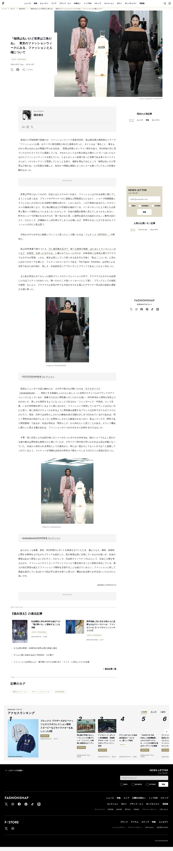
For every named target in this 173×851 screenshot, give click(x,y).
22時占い (77, 3)
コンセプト (163, 822)
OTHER (158, 206)
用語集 (142, 3)
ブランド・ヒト (65, 3)
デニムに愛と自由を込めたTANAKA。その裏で (33, 655)
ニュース (27, 3)
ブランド (124, 822)
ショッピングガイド (118, 827)
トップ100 (87, 3)
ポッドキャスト (131, 3)
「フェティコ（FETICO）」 (97, 234)
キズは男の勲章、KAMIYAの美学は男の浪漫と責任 (35, 648)
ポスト (119, 3)
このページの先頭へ (14, 770)
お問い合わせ (164, 809)
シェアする (27, 69)
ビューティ (44, 3)
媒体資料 (119, 809)
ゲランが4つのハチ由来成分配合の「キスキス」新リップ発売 (128, 737)
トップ (4, 8)
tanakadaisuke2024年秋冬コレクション (41, 538)
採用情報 (110, 809)
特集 (35, 3)
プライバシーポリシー (149, 809)
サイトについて (100, 809)
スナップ (97, 3)
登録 (144, 212)
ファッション (143, 229)
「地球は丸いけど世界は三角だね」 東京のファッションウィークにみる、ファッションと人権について (65, 8)
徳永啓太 (22, 8)
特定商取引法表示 (162, 827)
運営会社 (128, 809)
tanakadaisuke (27, 393)
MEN (133, 206)
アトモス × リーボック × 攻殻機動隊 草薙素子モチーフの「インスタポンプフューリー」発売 (106, 740)
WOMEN (145, 206)
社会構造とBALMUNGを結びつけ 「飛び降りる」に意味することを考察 (46, 624)
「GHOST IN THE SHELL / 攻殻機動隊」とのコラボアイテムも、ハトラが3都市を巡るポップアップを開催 (149, 740)
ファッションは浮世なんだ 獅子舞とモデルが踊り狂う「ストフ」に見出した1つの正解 (51, 662)
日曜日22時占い (139, 798)
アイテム (134, 822)
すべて (131, 120)
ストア (53, 3)
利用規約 (136, 809)
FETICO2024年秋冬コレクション (38, 377)
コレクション (109, 3)
